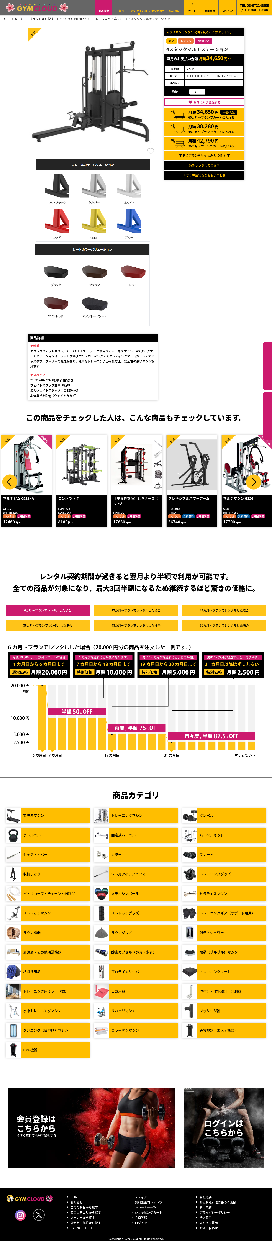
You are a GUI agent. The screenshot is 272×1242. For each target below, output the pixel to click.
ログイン (227, 11)
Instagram (20, 1216)
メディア (141, 1198)
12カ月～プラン (136, 611)
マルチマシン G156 (238, 499)
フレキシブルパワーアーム (188, 499)
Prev (9, 482)
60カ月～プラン (224, 626)
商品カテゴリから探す (85, 1213)
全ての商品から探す (84, 1208)
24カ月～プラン (224, 611)
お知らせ (76, 1203)
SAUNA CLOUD (81, 1228)
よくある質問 (209, 1223)
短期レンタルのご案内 (204, 165)
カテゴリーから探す (267, 366)
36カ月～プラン (47, 626)
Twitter (38, 1215)
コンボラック (68, 499)
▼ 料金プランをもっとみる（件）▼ (204, 155)
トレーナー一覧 (145, 1208)
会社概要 (206, 1198)
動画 (121, 11)
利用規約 (206, 1208)
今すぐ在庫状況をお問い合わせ (204, 175)
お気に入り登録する (207, 102)
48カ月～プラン (136, 626)
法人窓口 (174, 11)
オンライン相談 (139, 12)
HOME (74, 1198)
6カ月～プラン (47, 611)
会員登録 (210, 11)
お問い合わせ (157, 11)
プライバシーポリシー (215, 1213)
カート (192, 7)
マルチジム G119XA (18, 499)
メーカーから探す (82, 1218)
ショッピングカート (148, 1213)
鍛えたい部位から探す (267, 416)
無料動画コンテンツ (148, 1203)
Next (253, 482)
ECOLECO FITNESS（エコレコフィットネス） (214, 76)
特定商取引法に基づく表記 (218, 1203)
